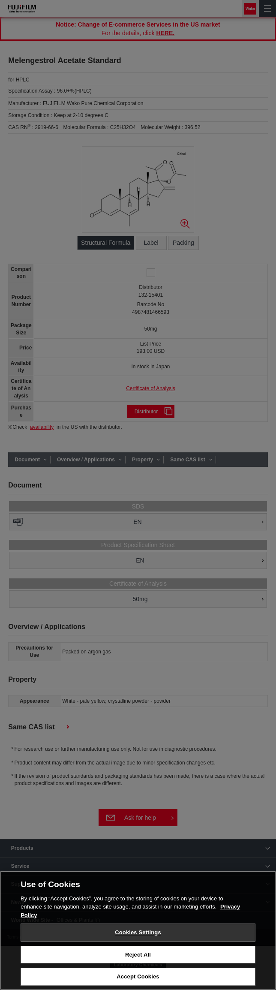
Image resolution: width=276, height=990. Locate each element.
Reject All (138, 955)
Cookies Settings (138, 933)
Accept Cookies (138, 977)
